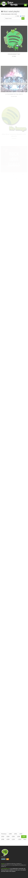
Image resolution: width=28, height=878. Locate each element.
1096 (18, 836)
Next (24, 839)
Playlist (22, 16)
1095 (13, 836)
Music (17, 16)
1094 (7, 836)
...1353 (19, 839)
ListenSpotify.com (5, 868)
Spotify (2, 863)
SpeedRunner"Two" (14, 54)
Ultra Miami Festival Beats (14, 94)
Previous (3, 834)
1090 (10, 834)
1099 (7, 839)
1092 (20, 834)
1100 (13, 839)
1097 (23, 836)
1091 (15, 834)
